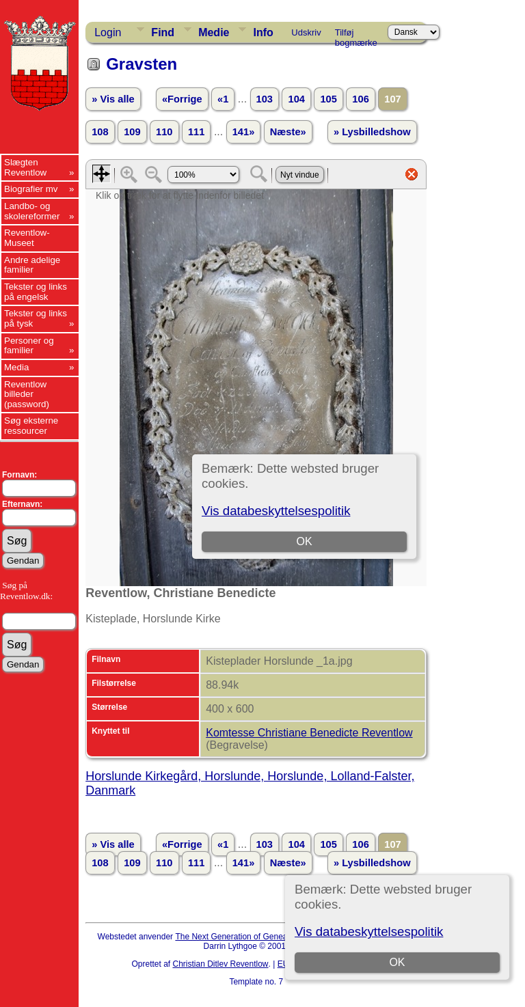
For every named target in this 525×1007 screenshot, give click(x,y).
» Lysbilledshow (372, 131)
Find (162, 32)
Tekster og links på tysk (35, 318)
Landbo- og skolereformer (31, 211)
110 (164, 131)
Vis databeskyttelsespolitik (369, 931)
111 (196, 131)
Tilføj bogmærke (356, 34)
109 (132, 131)
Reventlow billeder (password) (26, 394)
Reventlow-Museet (27, 237)
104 (296, 99)
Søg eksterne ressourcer (31, 425)
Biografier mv (31, 189)
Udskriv (306, 32)
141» (243, 131)
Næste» (288, 131)
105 (328, 99)
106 (360, 99)
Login (107, 32)
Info (263, 32)
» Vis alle (113, 99)
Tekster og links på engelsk (35, 291)
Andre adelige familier (32, 265)
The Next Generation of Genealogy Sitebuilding (261, 936)
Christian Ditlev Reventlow (220, 964)
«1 (222, 99)
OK (397, 962)
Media (16, 367)
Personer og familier (29, 345)
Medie (213, 32)
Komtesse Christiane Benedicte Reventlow (309, 733)
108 (100, 131)
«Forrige (182, 99)
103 (264, 99)
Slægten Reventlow (25, 167)
